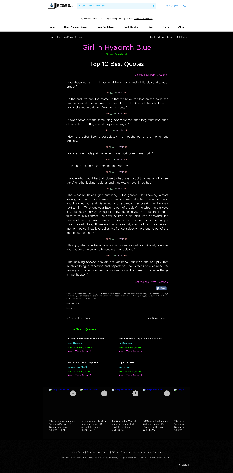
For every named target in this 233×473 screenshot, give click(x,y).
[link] (184, 5)
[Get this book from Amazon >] (148, 75)
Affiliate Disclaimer (122, 452)
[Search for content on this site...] (112, 6)
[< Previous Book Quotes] (79, 318)
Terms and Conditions (143, 18)
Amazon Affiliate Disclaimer (148, 452)
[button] (182, 27)
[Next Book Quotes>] (156, 318)
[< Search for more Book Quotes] (65, 37)
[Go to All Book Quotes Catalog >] (168, 37)
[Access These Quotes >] (79, 351)
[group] (116, 410)
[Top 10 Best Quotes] (80, 347)
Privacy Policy (76, 452)
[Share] (161, 288)
